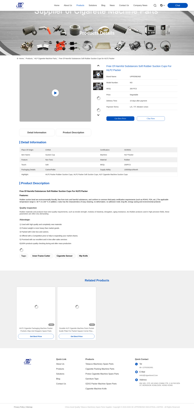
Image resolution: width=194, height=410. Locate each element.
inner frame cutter (41, 256)
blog (103, 5)
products (80, 5)
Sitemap (29, 407)
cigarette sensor (65, 256)
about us (68, 5)
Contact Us (61, 384)
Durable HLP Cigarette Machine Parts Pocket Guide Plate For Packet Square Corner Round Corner (76, 329)
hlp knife (83, 256)
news (112, 5)
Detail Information (36, 132)
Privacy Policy (19, 407)
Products (29, 58)
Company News (140, 5)
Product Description (73, 132)
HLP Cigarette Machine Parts (45, 58)
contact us (124, 5)
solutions (93, 5)
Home (56, 5)
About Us (60, 364)
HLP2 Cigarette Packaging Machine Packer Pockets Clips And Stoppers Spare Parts (36, 329)
